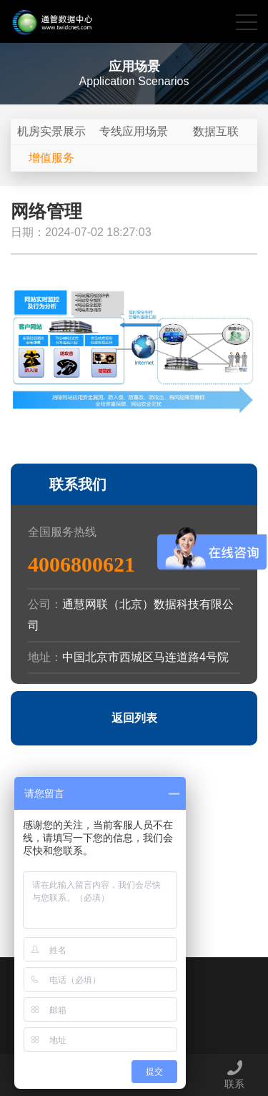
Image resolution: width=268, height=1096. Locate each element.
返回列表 (134, 718)
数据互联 (216, 131)
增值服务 (51, 158)
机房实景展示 (51, 131)
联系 (234, 1074)
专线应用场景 (133, 131)
